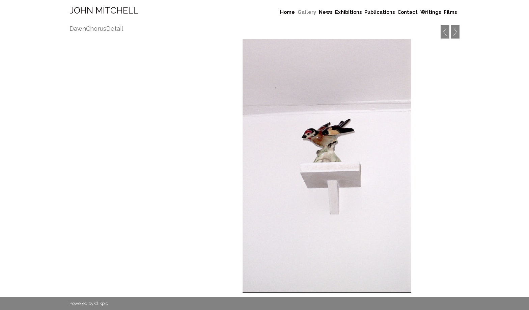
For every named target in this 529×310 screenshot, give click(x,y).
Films (450, 12)
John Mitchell (103, 10)
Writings (430, 12)
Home (287, 12)
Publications (379, 12)
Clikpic (101, 303)
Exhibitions (348, 12)
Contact (407, 12)
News (325, 12)
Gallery (307, 12)
